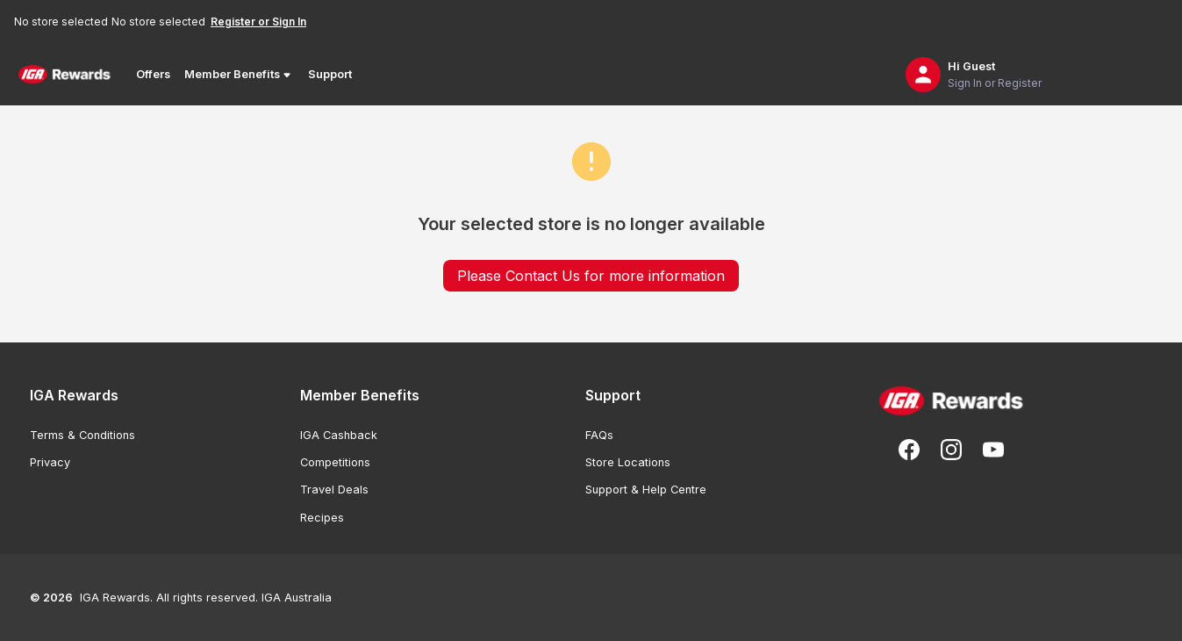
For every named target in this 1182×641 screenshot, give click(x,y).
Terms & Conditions (82, 435)
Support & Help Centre (645, 489)
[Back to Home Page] (64, 74)
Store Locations (627, 462)
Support (330, 74)
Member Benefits (239, 75)
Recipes (322, 517)
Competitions (335, 462)
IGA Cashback (338, 435)
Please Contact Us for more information (591, 275)
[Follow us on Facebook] (909, 449)
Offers (153, 74)
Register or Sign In (258, 21)
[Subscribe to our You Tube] (993, 449)
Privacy (50, 462)
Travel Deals (334, 489)
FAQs (599, 435)
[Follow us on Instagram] (951, 449)
